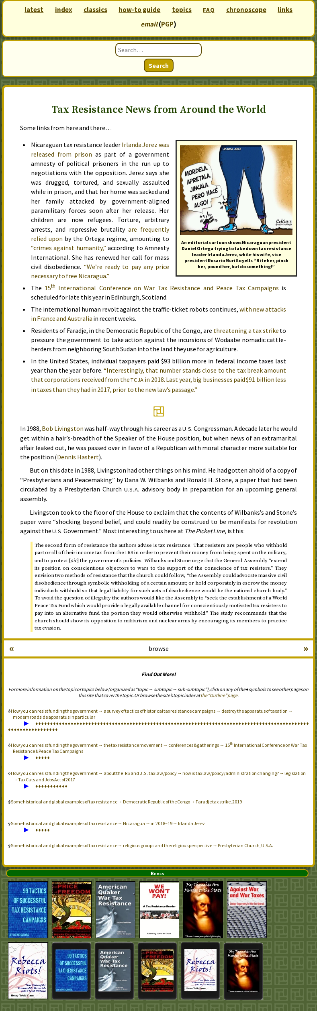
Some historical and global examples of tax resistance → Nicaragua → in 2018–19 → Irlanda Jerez (108, 823)
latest (34, 9)
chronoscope (246, 9)
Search (159, 65)
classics (95, 9)
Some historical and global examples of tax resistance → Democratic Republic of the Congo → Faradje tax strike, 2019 (126, 802)
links (285, 9)
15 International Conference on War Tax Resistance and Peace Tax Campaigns (162, 288)
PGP (167, 24)
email (149, 24)
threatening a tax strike (245, 330)
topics (182, 9)
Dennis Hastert (77, 457)
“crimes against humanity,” (68, 248)
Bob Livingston (62, 428)
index (63, 9)
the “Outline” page (218, 695)
